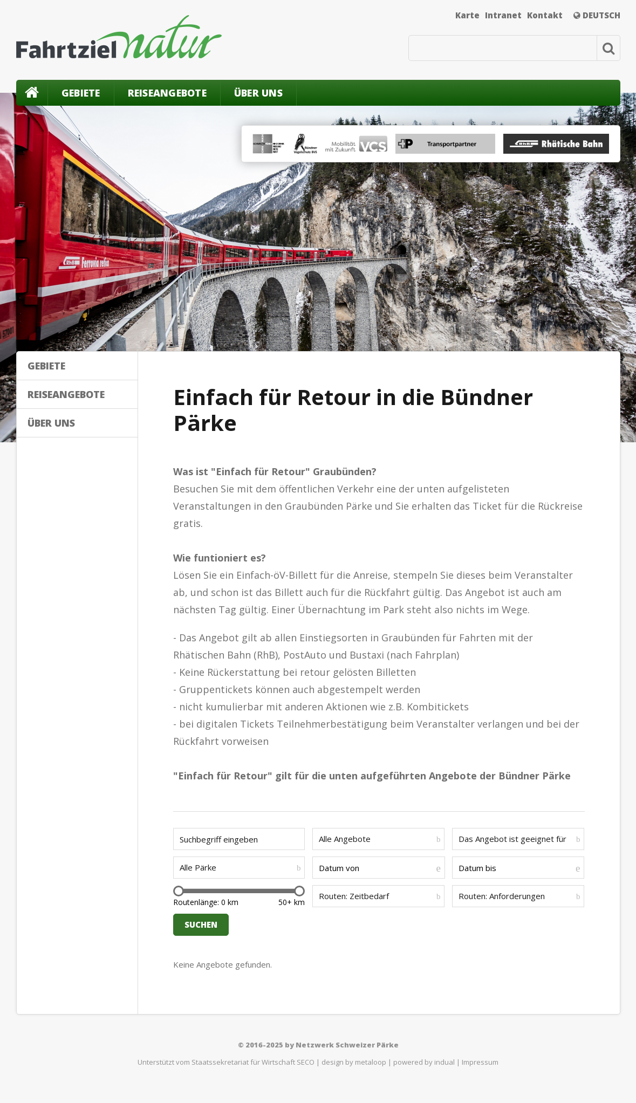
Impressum (480, 1062)
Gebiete (80, 92)
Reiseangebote (167, 92)
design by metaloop (354, 1062)
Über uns (258, 92)
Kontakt (545, 15)
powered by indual (424, 1062)
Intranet (503, 15)
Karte (467, 15)
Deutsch (596, 15)
